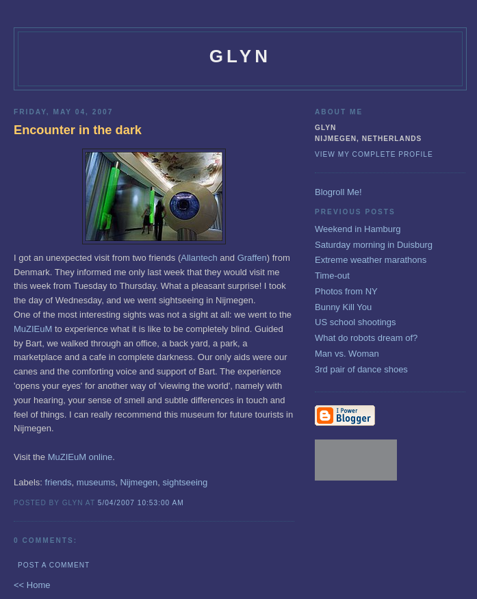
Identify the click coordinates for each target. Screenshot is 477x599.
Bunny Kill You (343, 307)
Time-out (332, 275)
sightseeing (185, 482)
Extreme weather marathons (370, 260)
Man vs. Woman (347, 353)
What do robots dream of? (366, 338)
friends (58, 482)
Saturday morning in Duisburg (374, 245)
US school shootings (355, 322)
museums (96, 482)
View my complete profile (374, 154)
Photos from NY (346, 291)
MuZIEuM (33, 329)
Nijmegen (138, 482)
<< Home (32, 585)
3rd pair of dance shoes (361, 369)
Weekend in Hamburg (358, 229)
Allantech (199, 258)
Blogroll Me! (338, 192)
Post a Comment (54, 565)
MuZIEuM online (80, 457)
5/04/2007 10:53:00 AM (141, 503)
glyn (240, 56)
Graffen (252, 258)
